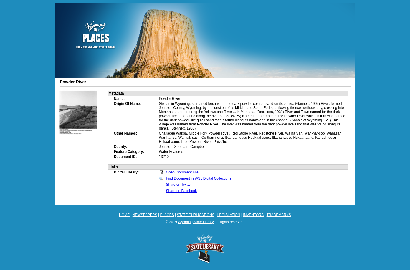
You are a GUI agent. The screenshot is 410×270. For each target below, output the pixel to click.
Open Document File (182, 172)
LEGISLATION (228, 215)
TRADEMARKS (279, 215)
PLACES (167, 215)
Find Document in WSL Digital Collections (199, 178)
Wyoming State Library (196, 222)
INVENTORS (253, 215)
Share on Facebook (181, 191)
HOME (124, 215)
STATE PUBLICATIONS (195, 215)
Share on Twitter (179, 185)
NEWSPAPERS (145, 215)
